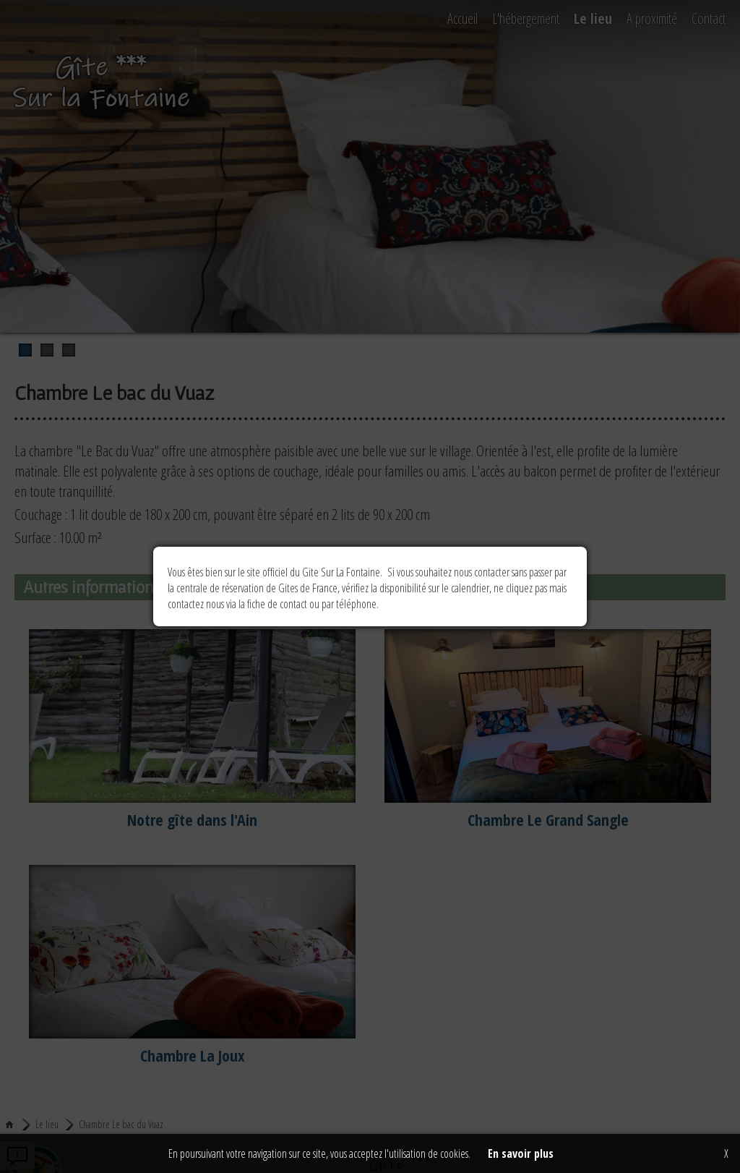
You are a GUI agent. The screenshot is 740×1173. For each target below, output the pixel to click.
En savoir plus (521, 1153)
